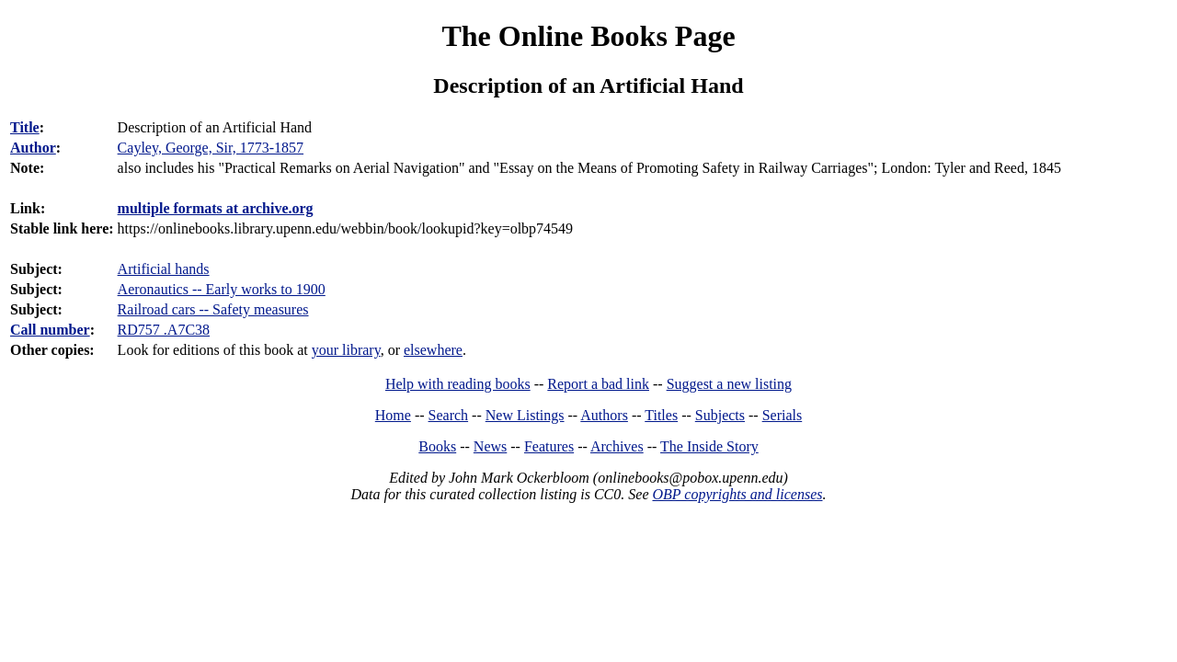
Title (25, 127)
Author (33, 147)
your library (346, 350)
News (490, 446)
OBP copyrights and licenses (737, 494)
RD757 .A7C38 (164, 329)
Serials (782, 415)
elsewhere (433, 350)
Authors (604, 415)
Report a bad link (598, 384)
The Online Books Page (588, 35)
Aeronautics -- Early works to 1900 (222, 289)
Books (437, 446)
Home (393, 415)
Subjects (720, 415)
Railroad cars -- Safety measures (213, 309)
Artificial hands (164, 269)
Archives (617, 446)
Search (449, 415)
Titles (661, 415)
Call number (50, 329)
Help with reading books (458, 384)
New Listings (525, 415)
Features (549, 446)
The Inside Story (709, 446)
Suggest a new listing (729, 384)
